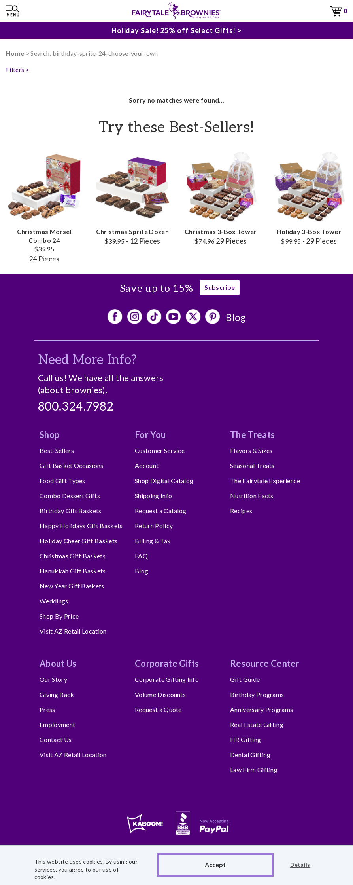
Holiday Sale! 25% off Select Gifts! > (176, 29)
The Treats (252, 434)
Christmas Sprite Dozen (132, 196)
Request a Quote (158, 709)
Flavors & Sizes (251, 450)
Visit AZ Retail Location (73, 631)
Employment (57, 724)
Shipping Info (153, 495)
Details (300, 864)
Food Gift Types (62, 480)
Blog (236, 317)
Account (147, 465)
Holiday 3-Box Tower (309, 196)
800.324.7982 (76, 407)
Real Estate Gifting (256, 724)
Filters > (17, 69)
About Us (58, 663)
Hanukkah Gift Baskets (73, 571)
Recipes (241, 510)
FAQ (141, 556)
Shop (49, 434)
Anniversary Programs (261, 709)
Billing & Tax (152, 540)
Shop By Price (59, 616)
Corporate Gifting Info (167, 679)
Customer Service (160, 450)
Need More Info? (87, 359)
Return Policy (154, 525)
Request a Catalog (160, 510)
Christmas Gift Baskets (73, 556)
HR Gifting (245, 739)
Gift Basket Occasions (72, 465)
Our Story (53, 679)
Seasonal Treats (252, 465)
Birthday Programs (257, 694)
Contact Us (56, 739)
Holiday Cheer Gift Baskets (78, 540)
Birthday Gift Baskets (71, 510)
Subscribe (219, 287)
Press (47, 709)
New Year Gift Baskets (72, 586)
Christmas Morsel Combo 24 (44, 205)
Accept (215, 864)
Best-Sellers (57, 450)
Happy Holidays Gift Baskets (81, 525)
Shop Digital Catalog (164, 480)
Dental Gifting (250, 754)
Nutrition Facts (252, 495)
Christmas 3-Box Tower (221, 196)
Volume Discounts (160, 694)
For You (150, 434)
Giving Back (57, 694)
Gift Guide (245, 679)
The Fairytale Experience (265, 480)
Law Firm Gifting (253, 769)
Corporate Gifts (167, 663)
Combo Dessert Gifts (70, 495)
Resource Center (265, 663)
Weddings (54, 601)
